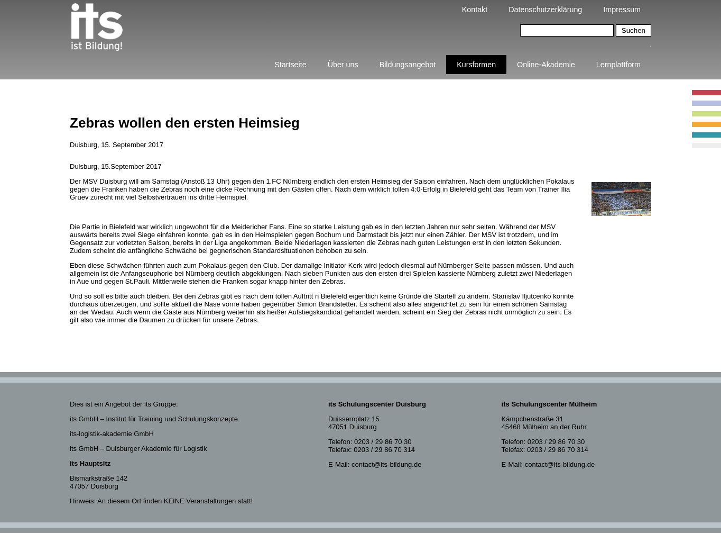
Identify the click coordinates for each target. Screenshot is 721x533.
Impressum (622, 9)
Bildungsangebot (408, 64)
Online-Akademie (546, 64)
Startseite (290, 64)
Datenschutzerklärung (545, 9)
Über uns (343, 64)
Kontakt (474, 9)
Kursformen (476, 64)
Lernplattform (618, 64)
